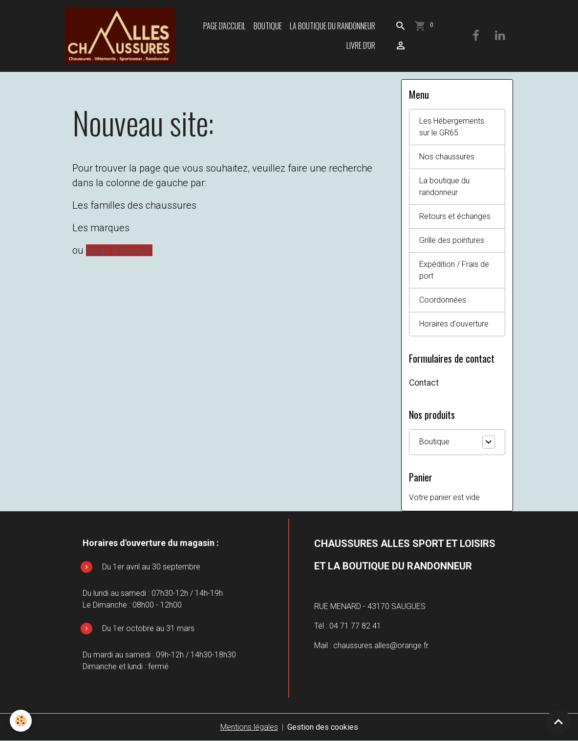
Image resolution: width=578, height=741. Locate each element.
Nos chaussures (446, 156)
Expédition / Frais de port (454, 270)
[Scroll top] (558, 721)
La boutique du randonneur (332, 26)
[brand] (120, 36)
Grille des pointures (451, 240)
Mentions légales (249, 727)
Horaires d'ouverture (454, 323)
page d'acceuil (119, 250)
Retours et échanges (455, 216)
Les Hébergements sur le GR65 (451, 126)
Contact (424, 383)
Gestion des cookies (322, 727)
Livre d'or (360, 45)
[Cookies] (21, 721)
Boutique (268, 26)
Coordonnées (442, 300)
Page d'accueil (224, 26)
